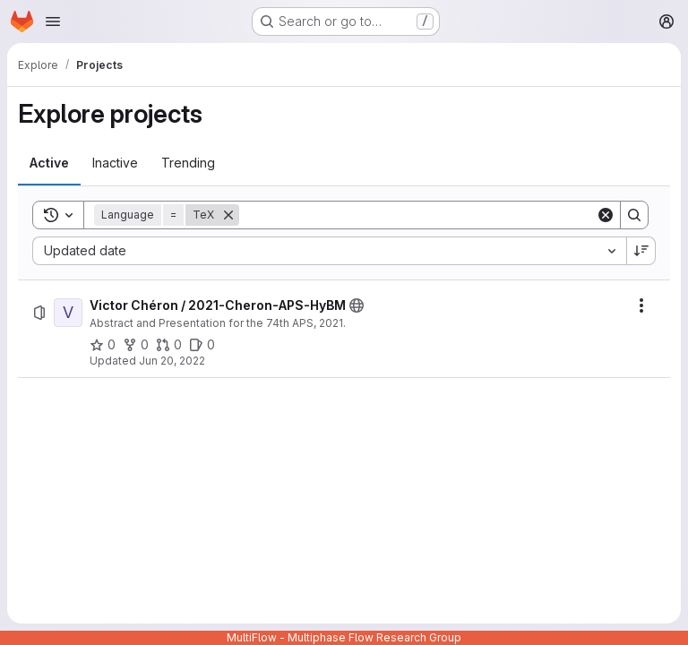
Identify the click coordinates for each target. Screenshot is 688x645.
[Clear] (605, 215)
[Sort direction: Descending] (641, 250)
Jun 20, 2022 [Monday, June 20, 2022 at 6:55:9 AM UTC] (172, 360)
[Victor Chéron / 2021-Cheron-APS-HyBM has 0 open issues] (202, 345)
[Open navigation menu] (53, 21)
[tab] (49, 163)
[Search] (417, 215)
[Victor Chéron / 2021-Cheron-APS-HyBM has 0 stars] (103, 345)
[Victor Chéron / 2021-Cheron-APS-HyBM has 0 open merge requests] (169, 345)
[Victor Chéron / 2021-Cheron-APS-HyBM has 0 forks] (136, 345)
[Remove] (228, 215)
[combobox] (329, 250)
